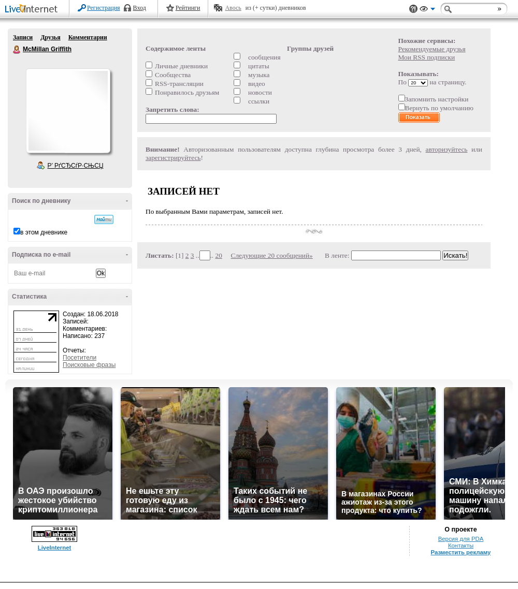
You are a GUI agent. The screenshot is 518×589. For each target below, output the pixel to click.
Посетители (79, 357)
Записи (23, 37)
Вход (139, 7)
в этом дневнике (43, 232)
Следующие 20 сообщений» (272, 255)
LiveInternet (33, 9)
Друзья (50, 37)
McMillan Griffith (17, 50)
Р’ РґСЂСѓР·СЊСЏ (76, 165)
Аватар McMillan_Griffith (68, 111)
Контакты (460, 545)
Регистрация (103, 7)
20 (218, 255)
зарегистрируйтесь (173, 157)
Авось (233, 7)
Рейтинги (188, 7)
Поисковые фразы (89, 365)
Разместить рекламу (461, 552)
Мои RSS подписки (426, 57)
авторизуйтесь (447, 149)
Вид (427, 10)
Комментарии (87, 37)
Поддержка (413, 9)
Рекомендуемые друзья (432, 49)
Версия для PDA (461, 539)
